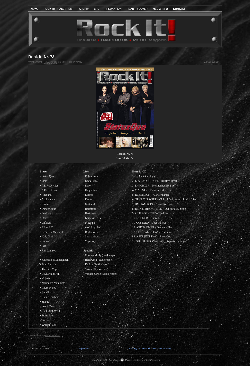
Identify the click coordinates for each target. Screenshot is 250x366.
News (34, 8)
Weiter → (217, 61)
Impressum (84, 348)
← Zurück (206, 61)
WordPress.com (152, 360)
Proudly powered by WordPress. (105, 360)
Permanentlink (52, 335)
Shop (97, 8)
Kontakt (179, 8)
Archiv (84, 8)
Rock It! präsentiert (59, 8)
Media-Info (160, 8)
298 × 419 (67, 62)
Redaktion (113, 8)
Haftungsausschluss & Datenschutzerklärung (150, 348)
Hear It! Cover (137, 8)
